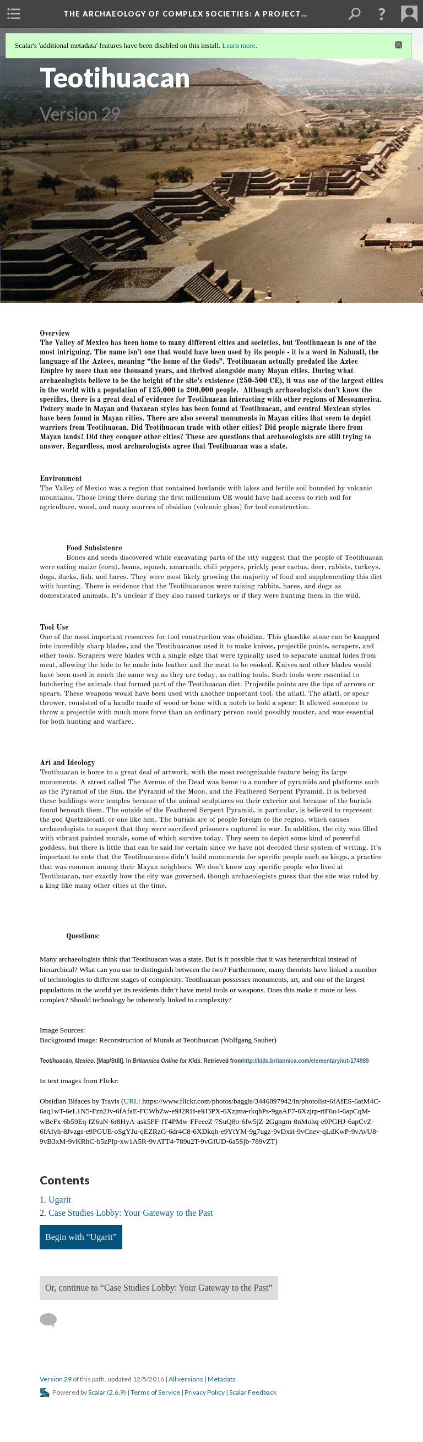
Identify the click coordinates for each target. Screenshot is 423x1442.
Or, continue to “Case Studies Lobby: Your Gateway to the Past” (159, 1287)
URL (131, 1101)
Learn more (238, 45)
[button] (381, 14)
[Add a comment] (53, 1320)
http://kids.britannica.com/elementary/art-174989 (305, 1061)
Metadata (222, 1379)
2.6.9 (116, 1392)
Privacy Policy (205, 1392)
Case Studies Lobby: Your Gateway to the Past (130, 1212)
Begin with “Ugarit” (81, 1237)
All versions (186, 1379)
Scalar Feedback (252, 1392)
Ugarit (59, 1199)
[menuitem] (14, 14)
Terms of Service (155, 1392)
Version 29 (56, 1379)
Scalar (97, 1392)
